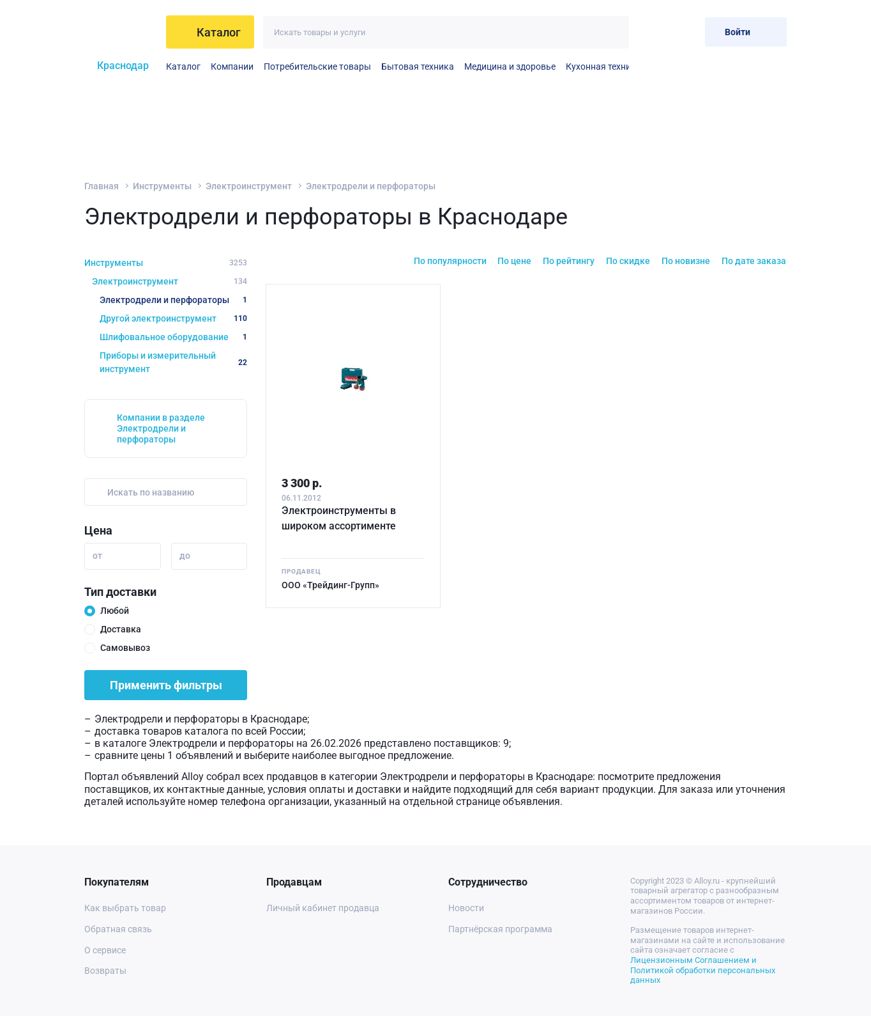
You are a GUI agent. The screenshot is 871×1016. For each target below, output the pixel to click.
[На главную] (120, 32)
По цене (514, 261)
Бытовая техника (417, 66)
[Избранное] (653, 31)
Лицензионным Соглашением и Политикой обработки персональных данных (702, 970)
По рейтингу (569, 261)
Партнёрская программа (500, 929)
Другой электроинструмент (173, 318)
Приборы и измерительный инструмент (173, 362)
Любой (114, 611)
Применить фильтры (166, 685)
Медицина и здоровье (510, 66)
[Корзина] (684, 31)
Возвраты (105, 970)
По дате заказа (754, 261)
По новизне (686, 261)
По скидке (628, 261)
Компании (232, 66)
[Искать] (612, 32)
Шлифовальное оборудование (173, 337)
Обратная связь (118, 929)
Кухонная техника (603, 66)
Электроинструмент (249, 186)
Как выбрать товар (125, 908)
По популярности (450, 261)
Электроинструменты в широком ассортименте (339, 518)
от (97, 556)
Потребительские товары (317, 66)
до (184, 556)
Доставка (120, 629)
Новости (466, 908)
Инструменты (162, 186)
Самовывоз (125, 648)
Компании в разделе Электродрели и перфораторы (161, 428)
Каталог (183, 66)
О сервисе (105, 950)
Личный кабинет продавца (322, 908)
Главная (101, 186)
